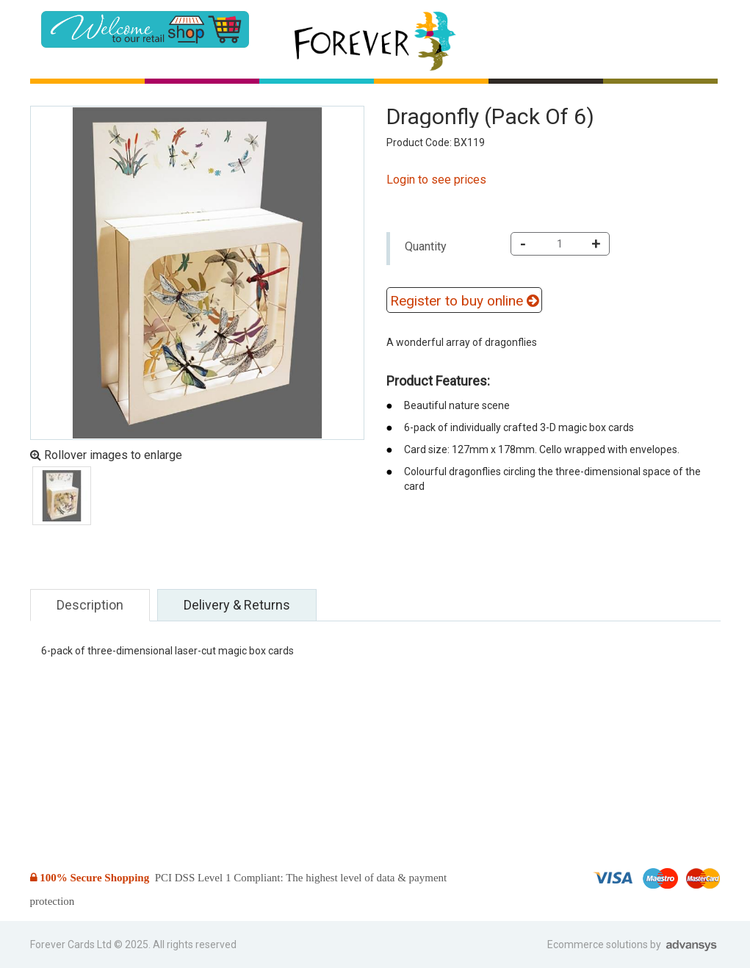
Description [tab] (90, 605)
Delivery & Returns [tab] (237, 605)
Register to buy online (464, 300)
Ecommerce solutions (598, 944)
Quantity (426, 246)
